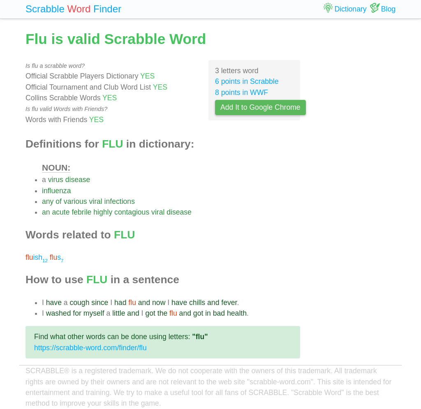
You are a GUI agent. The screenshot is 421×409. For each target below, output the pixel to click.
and (144, 302)
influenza (56, 191)
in (208, 313)
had (120, 302)
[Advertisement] (354, 152)
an (46, 212)
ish (36, 257)
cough (80, 302)
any (47, 201)
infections (119, 201)
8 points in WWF (241, 92)
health (237, 313)
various (75, 201)
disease (77, 180)
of (59, 201)
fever (229, 302)
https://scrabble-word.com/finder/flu (90, 348)
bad (219, 313)
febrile (81, 212)
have (54, 302)
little (118, 313)
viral (95, 201)
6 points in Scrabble (247, 81)
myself (93, 313)
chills (197, 302)
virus (55, 180)
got (150, 313)
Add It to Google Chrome (260, 107)
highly (102, 212)
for (77, 313)
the (162, 313)
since (99, 302)
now (158, 302)
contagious (131, 212)
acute (60, 212)
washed (58, 313)
